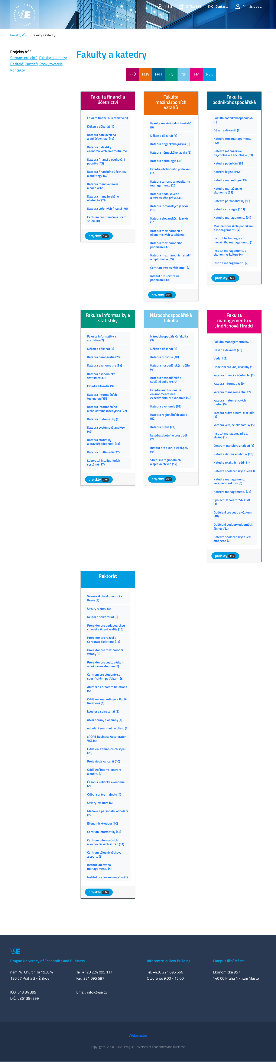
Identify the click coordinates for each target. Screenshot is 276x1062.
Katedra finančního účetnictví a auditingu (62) (107, 173)
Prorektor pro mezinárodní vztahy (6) (105, 651)
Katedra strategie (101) (229, 209)
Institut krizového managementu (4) (99, 866)
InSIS (165, 6)
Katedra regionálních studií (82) (168, 416)
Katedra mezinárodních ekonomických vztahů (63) (167, 232)
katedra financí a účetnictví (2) (234, 375)
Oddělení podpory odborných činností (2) (233, 526)
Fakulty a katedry (53, 58)
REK (209, 74)
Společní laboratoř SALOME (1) (232, 502)
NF (184, 74)
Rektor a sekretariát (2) (102, 616)
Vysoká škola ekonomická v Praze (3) (105, 598)
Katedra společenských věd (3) (234, 470)
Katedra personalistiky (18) (232, 200)
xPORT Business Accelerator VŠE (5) (106, 738)
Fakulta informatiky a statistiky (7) (101, 338)
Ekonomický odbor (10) (102, 823)
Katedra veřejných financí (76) (107, 208)
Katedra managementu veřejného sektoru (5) (229, 481)
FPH (158, 74)
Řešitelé (16, 64)
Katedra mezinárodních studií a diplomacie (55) (170, 257)
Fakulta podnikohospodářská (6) (233, 119)
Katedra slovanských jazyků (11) (169, 220)
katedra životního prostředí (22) (168, 437)
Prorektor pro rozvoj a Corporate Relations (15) (103, 639)
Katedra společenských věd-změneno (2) (233, 538)
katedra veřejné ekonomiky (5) (234, 424)
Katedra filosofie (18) (164, 357)
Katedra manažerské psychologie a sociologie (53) (233, 152)
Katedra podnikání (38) (229, 163)
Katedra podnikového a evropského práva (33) (166, 195)
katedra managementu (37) (232, 392)
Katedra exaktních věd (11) (232, 462)
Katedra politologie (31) (166, 160)
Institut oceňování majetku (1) (107, 877)
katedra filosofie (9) (100, 386)
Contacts (218, 6)
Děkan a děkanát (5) (163, 348)
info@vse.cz (97, 992)
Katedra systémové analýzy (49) (106, 429)
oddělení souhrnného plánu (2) (107, 728)
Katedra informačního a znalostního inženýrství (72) (107, 408)
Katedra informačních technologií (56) (102, 396)
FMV (145, 74)
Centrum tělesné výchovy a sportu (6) (104, 854)
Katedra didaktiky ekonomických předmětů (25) (107, 149)
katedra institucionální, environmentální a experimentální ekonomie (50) (170, 394)
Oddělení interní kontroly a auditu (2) (104, 771)
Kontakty (17, 70)
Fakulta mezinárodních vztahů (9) (170, 125)
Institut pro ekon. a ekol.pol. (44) (169, 449)
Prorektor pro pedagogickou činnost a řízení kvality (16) (106, 627)
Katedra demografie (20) (103, 357)
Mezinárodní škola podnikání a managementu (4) (233, 228)
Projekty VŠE (18, 35)
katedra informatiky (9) (229, 383)
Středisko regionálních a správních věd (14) (165, 461)
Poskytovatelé (51, 64)
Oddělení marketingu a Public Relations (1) (107, 701)
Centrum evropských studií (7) (170, 267)
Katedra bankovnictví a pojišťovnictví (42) (101, 136)
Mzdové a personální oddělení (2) (107, 813)
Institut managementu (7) (231, 262)
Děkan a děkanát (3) (227, 130)
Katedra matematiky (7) (103, 419)
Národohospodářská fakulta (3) (169, 338)
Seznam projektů (24, 58)
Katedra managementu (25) (232, 491)
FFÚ (133, 74)
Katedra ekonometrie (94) (104, 365)
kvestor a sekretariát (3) (103, 711)
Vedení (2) (220, 358)
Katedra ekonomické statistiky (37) (101, 375)
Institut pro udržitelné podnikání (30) (165, 278)
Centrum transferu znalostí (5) (234, 445)
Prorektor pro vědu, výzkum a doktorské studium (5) (105, 664)
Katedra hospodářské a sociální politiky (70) (166, 379)
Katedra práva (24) (162, 427)
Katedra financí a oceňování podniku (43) (106, 161)
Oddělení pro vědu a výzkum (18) (233, 514)
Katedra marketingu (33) (230, 180)
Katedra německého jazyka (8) (170, 152)
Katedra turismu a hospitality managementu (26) (170, 183)
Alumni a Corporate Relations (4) (107, 688)
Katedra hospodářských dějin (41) (170, 367)
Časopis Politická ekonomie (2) (106, 784)
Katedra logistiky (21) (228, 171)
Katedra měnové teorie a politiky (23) (102, 186)
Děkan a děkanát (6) (163, 135)
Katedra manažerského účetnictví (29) (103, 198)
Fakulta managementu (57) (232, 341)
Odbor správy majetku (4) (104, 794)
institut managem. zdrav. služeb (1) (231, 435)
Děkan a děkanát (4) (100, 126)
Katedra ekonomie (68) (165, 406)
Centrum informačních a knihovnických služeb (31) (105, 842)
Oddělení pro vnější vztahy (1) (233, 366)
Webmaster (138, 1035)
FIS (171, 74)
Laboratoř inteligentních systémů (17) (103, 462)
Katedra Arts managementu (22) (232, 140)
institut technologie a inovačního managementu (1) (233, 240)
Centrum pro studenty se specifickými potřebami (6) (105, 676)
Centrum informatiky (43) (104, 831)
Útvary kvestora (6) (100, 802)
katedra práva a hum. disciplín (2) (234, 414)
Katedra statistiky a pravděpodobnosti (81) (103, 441)
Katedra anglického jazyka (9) (170, 143)
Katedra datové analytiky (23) (233, 454)
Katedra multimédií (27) (103, 452)
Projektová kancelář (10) (103, 761)
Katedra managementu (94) (232, 217)
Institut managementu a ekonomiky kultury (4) (230, 252)
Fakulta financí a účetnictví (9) (107, 117)
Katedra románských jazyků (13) (169, 208)
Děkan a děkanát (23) (228, 350)
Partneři (31, 64)
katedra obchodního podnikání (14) (170, 171)
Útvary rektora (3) (99, 608)
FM (196, 74)
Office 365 (190, 6)
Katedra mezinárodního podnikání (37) (166, 244)
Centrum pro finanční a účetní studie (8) (107, 219)
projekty (99, 235)
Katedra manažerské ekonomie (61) (228, 190)
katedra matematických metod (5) (230, 402)
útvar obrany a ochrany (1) (104, 719)
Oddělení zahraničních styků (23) (106, 750)
